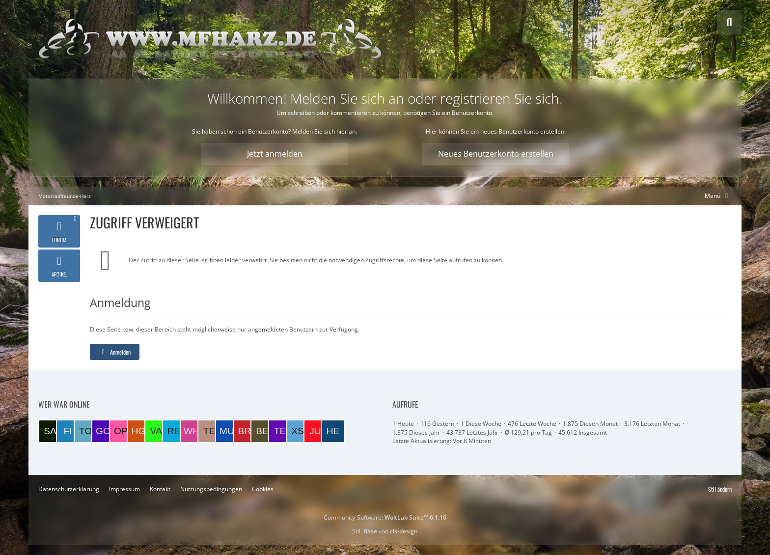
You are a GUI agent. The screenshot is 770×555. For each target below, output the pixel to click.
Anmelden (115, 352)
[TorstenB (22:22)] (85, 431)
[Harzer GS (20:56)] (138, 431)
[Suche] (729, 22)
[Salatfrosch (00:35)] (50, 431)
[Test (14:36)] (280, 431)
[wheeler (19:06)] (191, 431)
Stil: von (385, 531)
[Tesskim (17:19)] (209, 431)
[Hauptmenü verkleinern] (718, 196)
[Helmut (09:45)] (333, 431)
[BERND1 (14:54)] (262, 431)
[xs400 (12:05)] (297, 431)
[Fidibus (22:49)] (68, 431)
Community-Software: (385, 517)
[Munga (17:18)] (227, 431)
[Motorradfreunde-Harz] (210, 39)
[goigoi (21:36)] (103, 431)
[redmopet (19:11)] (174, 431)
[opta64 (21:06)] (121, 431)
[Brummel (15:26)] (244, 431)
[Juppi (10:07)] (315, 431)
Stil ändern (720, 489)
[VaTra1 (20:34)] (156, 431)
